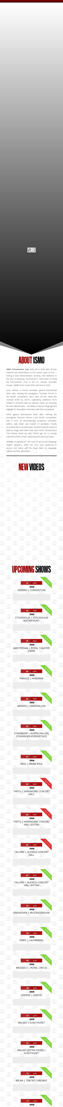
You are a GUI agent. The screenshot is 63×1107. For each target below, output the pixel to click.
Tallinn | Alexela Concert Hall (31, 853)
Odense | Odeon (31, 995)
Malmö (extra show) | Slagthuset (31, 1051)
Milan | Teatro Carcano (31, 1080)
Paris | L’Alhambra (31, 940)
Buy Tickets (31, 597)
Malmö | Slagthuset (31, 1022)
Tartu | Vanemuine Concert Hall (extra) (31, 823)
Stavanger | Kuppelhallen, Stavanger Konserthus (31, 735)
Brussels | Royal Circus (31, 967)
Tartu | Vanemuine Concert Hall (31, 793)
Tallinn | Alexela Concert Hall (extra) (31, 884)
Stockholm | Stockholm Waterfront (31, 619)
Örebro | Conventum (31, 590)
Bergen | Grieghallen (31, 706)
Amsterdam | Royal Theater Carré (31, 649)
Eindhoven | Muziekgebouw (31, 912)
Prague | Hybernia (31, 678)
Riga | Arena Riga (31, 763)
